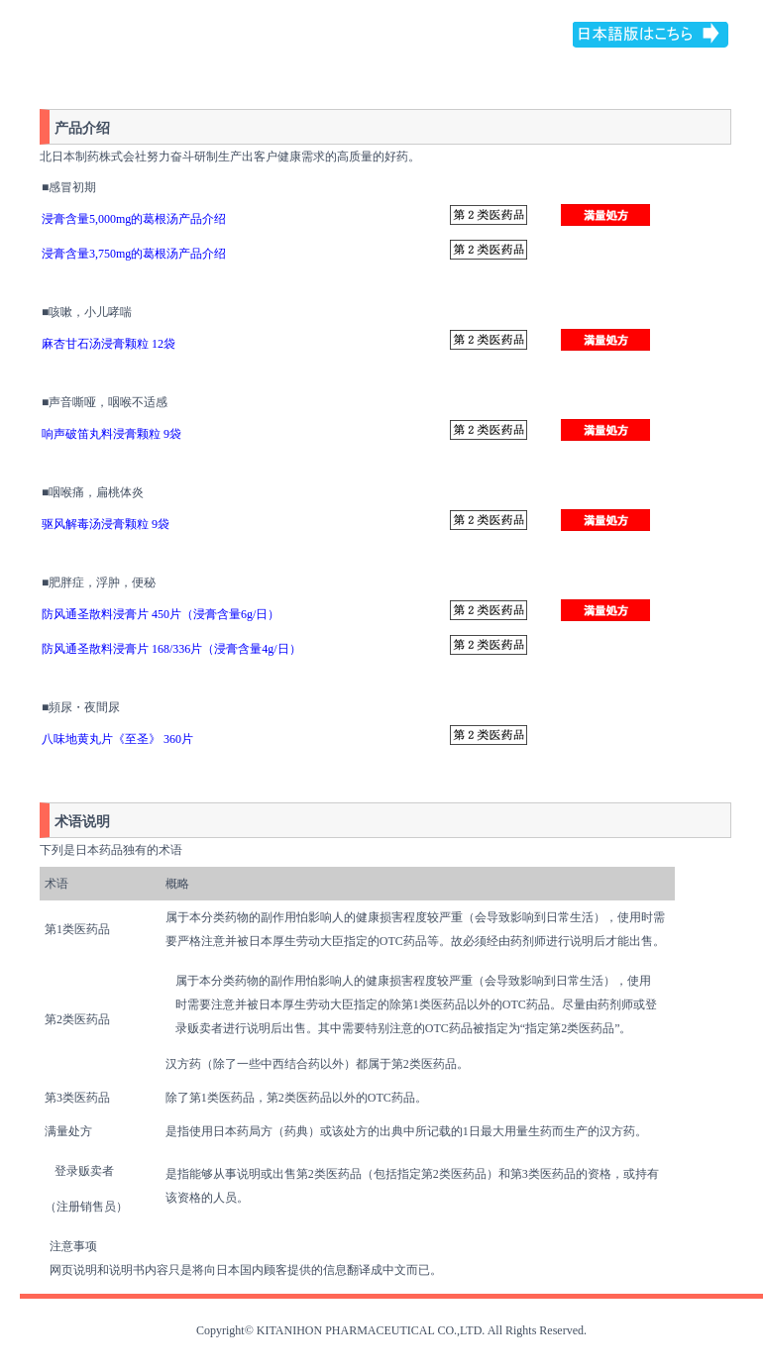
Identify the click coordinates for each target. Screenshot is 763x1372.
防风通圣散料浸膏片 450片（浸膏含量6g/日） (160, 614)
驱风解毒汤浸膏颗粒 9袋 (105, 524)
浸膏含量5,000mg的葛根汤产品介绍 (134, 219)
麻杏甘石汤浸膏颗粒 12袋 (110, 344)
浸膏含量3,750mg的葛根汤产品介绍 (134, 254)
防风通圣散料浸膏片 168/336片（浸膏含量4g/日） (171, 649)
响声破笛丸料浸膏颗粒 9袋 (111, 434)
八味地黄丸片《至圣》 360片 (117, 739)
